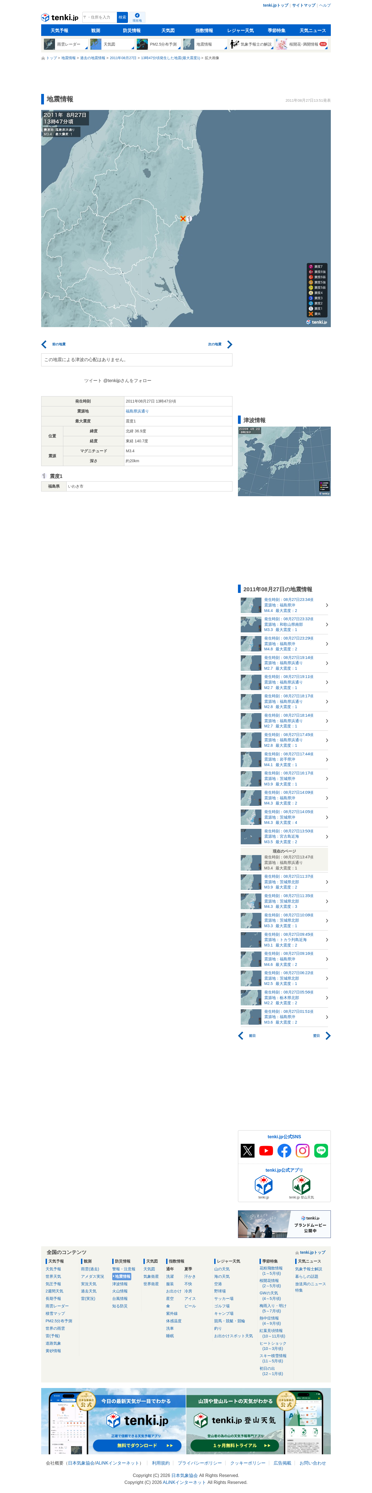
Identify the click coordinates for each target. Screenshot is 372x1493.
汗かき (190, 1276)
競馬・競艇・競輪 (229, 1321)
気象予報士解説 (308, 1269)
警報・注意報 (123, 1269)
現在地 (137, 20)
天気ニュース (313, 30)
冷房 (188, 1291)
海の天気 (222, 1276)
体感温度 (174, 1321)
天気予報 (59, 30)
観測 (95, 30)
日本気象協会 (81, 1463)
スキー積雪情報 (275, 1358)
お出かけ (174, 1291)
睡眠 (170, 1336)
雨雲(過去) (90, 1269)
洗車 (170, 1328)
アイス (190, 1298)
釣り (218, 1328)
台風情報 (120, 1298)
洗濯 (170, 1276)
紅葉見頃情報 (275, 1333)
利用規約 (161, 1463)
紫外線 (172, 1313)
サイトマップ (303, 5)
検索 (122, 17)
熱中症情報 (275, 1321)
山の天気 (222, 1269)
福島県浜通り (137, 411)
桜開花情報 (275, 1283)
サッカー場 (224, 1298)
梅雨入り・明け (275, 1308)
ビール (190, 1306)
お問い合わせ (313, 1463)
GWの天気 (275, 1296)
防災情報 (132, 30)
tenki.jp (60, 19)
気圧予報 (53, 1284)
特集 (299, 1290)
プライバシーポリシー (200, 1463)
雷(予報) (53, 1336)
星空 (170, 1298)
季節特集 (276, 30)
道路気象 (53, 1343)
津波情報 (120, 1284)
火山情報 (120, 1291)
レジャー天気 (240, 30)
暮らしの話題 (306, 1276)
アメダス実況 (92, 1276)
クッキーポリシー (248, 1463)
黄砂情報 (53, 1351)
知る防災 (120, 1306)
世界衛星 (151, 1284)
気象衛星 (151, 1276)
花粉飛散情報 (275, 1271)
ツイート (93, 380)
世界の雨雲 (55, 1328)
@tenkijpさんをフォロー (127, 380)
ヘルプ (325, 5)
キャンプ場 (224, 1313)
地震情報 (122, 1276)
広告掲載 (282, 1463)
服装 (170, 1284)
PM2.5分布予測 (59, 1321)
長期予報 (53, 1298)
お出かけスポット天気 (233, 1336)
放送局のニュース (310, 1284)
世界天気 (53, 1276)
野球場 (220, 1291)
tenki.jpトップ (275, 5)
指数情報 (204, 30)
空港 (218, 1284)
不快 (188, 1284)
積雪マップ (55, 1313)
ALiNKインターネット (117, 1463)
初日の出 (275, 1371)
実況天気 (88, 1284)
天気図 (168, 30)
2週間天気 (54, 1291)
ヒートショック (275, 1346)
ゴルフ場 (222, 1306)
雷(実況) (88, 1298)
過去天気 (88, 1291)
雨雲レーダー (57, 1306)
